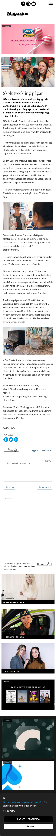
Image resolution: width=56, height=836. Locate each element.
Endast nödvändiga (28, 819)
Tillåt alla (28, 826)
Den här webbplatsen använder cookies (23, 801)
